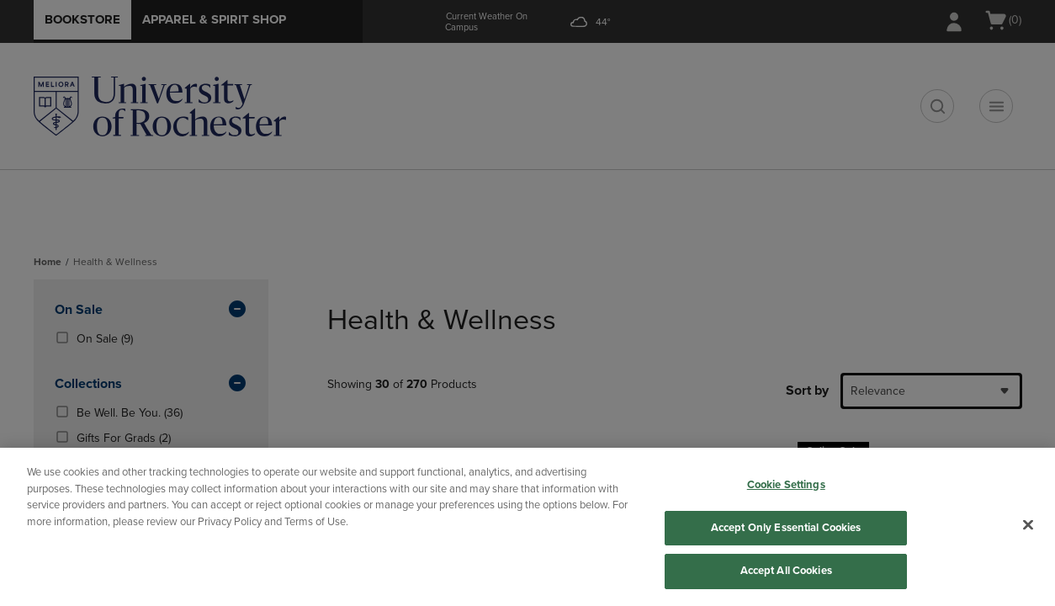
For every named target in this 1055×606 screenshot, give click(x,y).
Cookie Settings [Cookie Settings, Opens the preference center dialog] (786, 485)
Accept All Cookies (786, 570)
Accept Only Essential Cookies (786, 527)
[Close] (1028, 525)
